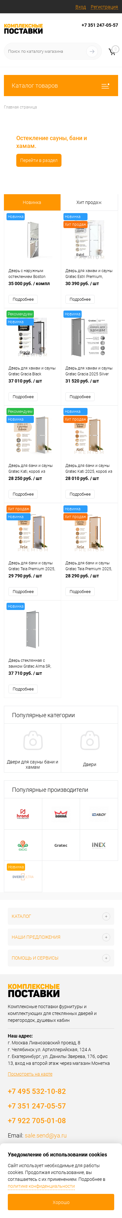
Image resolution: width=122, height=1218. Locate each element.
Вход (80, 6)
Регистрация (104, 6)
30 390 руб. (89, 287)
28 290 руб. (89, 579)
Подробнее (23, 299)
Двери (89, 764)
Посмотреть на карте (30, 1074)
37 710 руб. (32, 677)
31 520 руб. (89, 384)
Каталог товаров (61, 85)
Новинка (32, 202)
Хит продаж (89, 202)
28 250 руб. (32, 482)
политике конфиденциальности (41, 1186)
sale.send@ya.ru (46, 1135)
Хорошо (61, 1202)
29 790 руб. (32, 579)
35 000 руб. (32, 287)
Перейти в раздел (34, 160)
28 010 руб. (89, 482)
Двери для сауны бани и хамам (32, 764)
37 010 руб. (32, 384)
